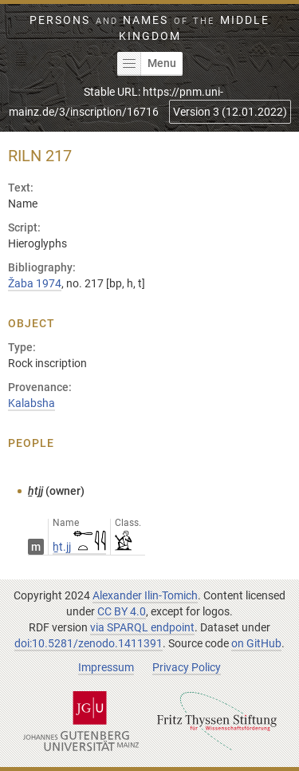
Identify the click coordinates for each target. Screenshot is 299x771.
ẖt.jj (79, 546)
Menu (146, 64)
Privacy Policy (186, 667)
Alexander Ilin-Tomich (145, 595)
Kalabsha (31, 403)
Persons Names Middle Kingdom (149, 28)
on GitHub (256, 643)
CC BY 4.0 (121, 611)
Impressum (106, 667)
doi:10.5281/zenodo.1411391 (88, 643)
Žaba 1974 (34, 283)
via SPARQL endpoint (142, 627)
